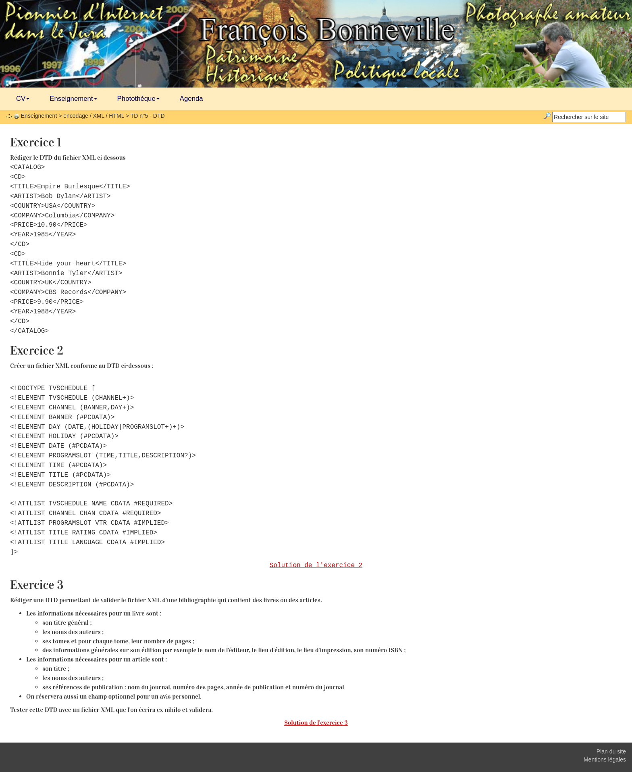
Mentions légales (605, 759)
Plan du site (611, 751)
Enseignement (73, 98)
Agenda (191, 98)
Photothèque (138, 98)
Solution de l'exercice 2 (316, 565)
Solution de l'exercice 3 (316, 722)
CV (22, 98)
